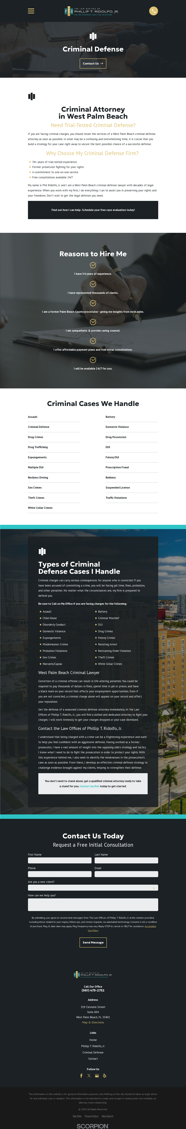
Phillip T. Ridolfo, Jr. (93, 1046)
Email (98, 868)
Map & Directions (93, 1022)
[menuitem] (77, 1116)
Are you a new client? (41, 881)
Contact (93, 1058)
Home (93, 1040)
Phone (31, 868)
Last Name (101, 854)
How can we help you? (42, 895)
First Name (34, 854)
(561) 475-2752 (93, 990)
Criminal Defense (93, 1052)
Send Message (93, 942)
